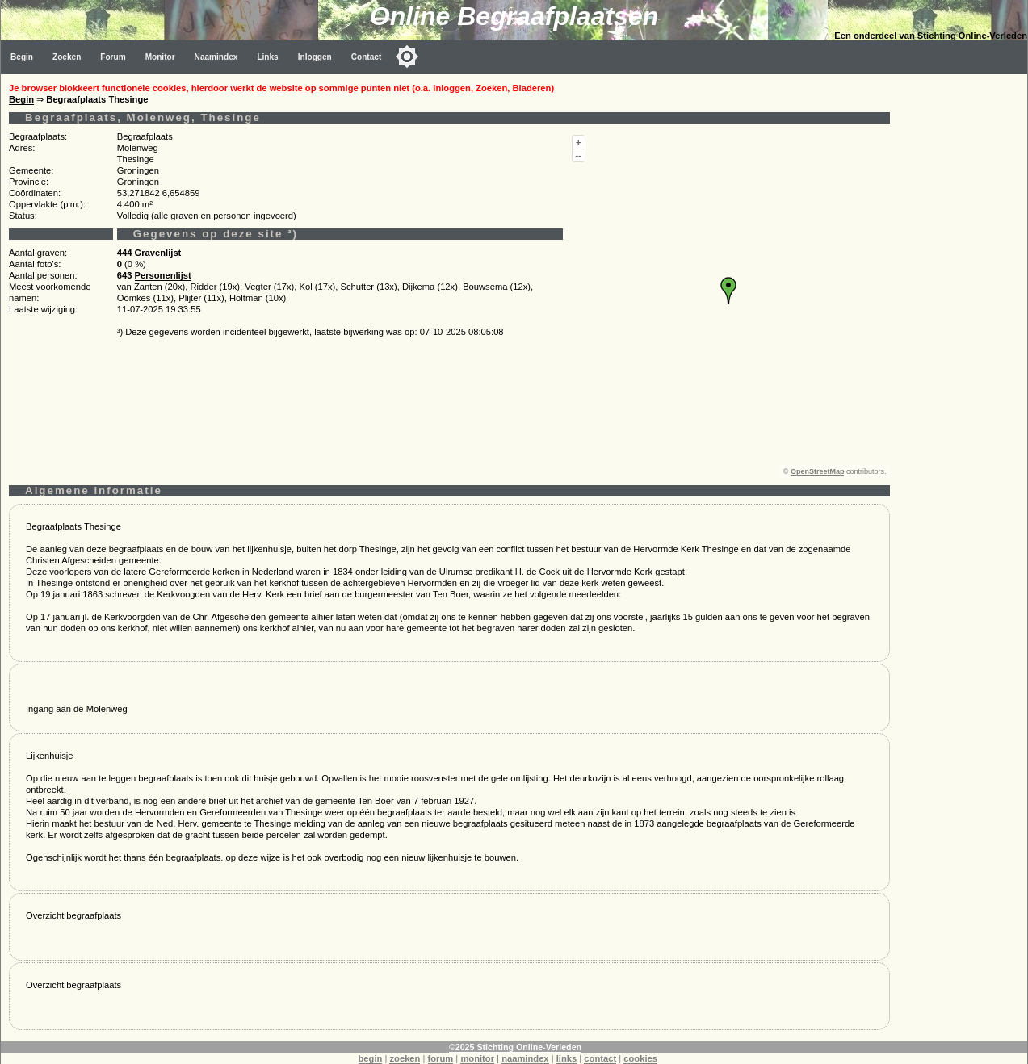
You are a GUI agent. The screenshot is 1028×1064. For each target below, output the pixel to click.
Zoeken (66, 56)
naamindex (524, 1058)
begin (371, 1058)
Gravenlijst (158, 253)
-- (578, 155)
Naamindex (216, 56)
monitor (477, 1058)
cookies (640, 1058)
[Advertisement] (962, 316)
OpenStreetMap (818, 471)
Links (267, 56)
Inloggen (315, 56)
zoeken (404, 1058)
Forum (112, 56)
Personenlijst (163, 275)
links (566, 1058)
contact (600, 1058)
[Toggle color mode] (407, 56)
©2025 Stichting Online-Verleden (515, 1047)
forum (441, 1058)
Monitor (160, 56)
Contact (366, 56)
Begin (21, 56)
